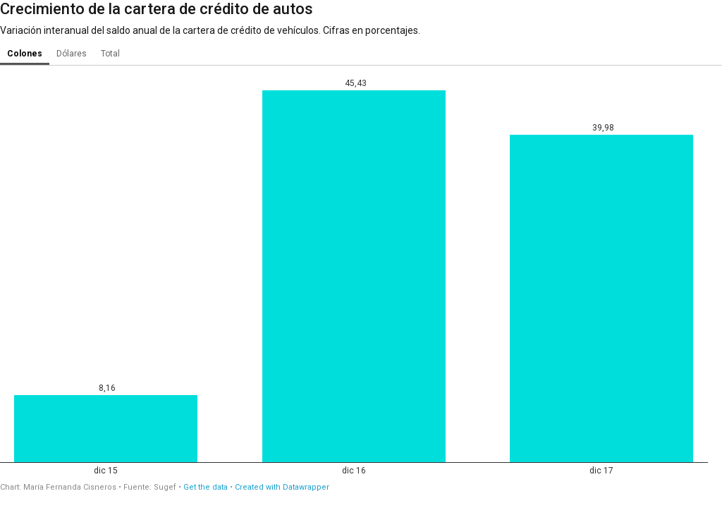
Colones (24, 54)
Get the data (205, 487)
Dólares (71, 54)
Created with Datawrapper (282, 487)
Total (110, 54)
